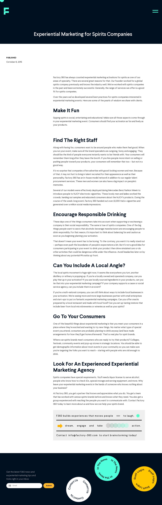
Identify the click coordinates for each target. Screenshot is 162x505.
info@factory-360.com (83, 435)
